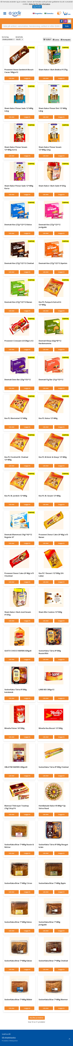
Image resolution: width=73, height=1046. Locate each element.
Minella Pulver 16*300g (14, 728)
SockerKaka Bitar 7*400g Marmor (53, 999)
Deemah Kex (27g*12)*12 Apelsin (53, 263)
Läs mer (11, 78)
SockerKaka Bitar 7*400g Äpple (52, 883)
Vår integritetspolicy (9, 1037)
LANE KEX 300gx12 (46, 689)
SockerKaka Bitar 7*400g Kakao (18, 961)
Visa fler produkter (36, 1018)
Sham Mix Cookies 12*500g (50, 612)
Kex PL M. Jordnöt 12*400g (15, 496)
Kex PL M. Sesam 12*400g (50, 496)
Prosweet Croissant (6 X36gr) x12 (18, 341)
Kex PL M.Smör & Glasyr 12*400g (53, 457)
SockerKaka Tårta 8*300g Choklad (54, 767)
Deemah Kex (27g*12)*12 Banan (18, 302)
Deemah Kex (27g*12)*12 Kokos (18, 224)
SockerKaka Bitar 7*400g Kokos (18, 922)
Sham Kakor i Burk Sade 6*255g (52, 186)
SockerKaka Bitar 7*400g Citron (18, 883)
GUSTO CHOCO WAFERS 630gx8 (17, 651)
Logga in (27, 78)
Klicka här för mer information (39, 4)
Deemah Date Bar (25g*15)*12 (17, 379)
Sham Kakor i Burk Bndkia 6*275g (53, 69)
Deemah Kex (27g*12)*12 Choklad (19, 263)
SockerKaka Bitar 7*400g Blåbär (18, 999)
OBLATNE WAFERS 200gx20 (15, 767)
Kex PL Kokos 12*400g (48, 418)
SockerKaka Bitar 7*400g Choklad (53, 961)
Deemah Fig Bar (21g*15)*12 (51, 379)
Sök (67, 26)
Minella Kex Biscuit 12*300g (51, 728)
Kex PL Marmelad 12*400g (15, 418)
